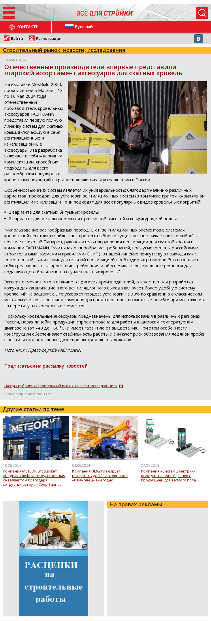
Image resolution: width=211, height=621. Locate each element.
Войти (17, 38)
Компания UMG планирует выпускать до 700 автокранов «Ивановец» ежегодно (100, 476)
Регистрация (48, 38)
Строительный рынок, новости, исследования (64, 49)
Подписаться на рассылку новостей (46, 366)
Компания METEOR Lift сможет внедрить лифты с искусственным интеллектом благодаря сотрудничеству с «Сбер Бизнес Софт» (34, 478)
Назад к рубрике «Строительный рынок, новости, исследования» (60, 386)
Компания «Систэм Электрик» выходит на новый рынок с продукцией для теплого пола (168, 476)
